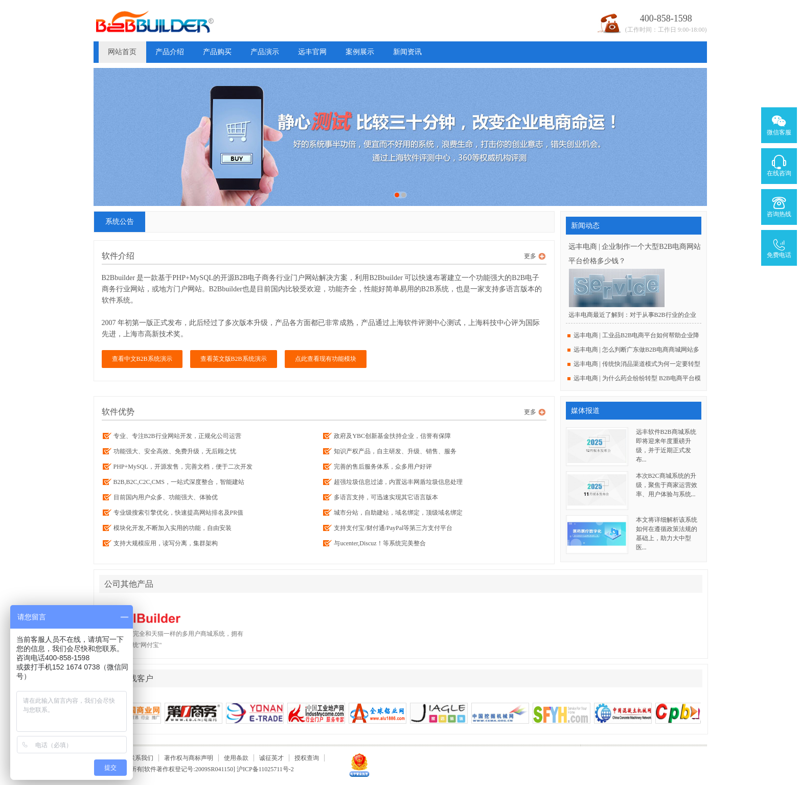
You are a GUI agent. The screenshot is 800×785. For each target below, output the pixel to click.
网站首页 (122, 52)
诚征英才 (271, 757)
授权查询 (306, 757)
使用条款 (236, 757)
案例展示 (360, 52)
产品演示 (264, 52)
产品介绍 (169, 52)
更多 (530, 256)
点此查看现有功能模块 (325, 358)
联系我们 (141, 757)
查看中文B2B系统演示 (142, 358)
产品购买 (217, 52)
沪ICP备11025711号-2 (265, 769)
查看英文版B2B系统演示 (233, 358)
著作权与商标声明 (188, 757)
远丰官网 (312, 52)
